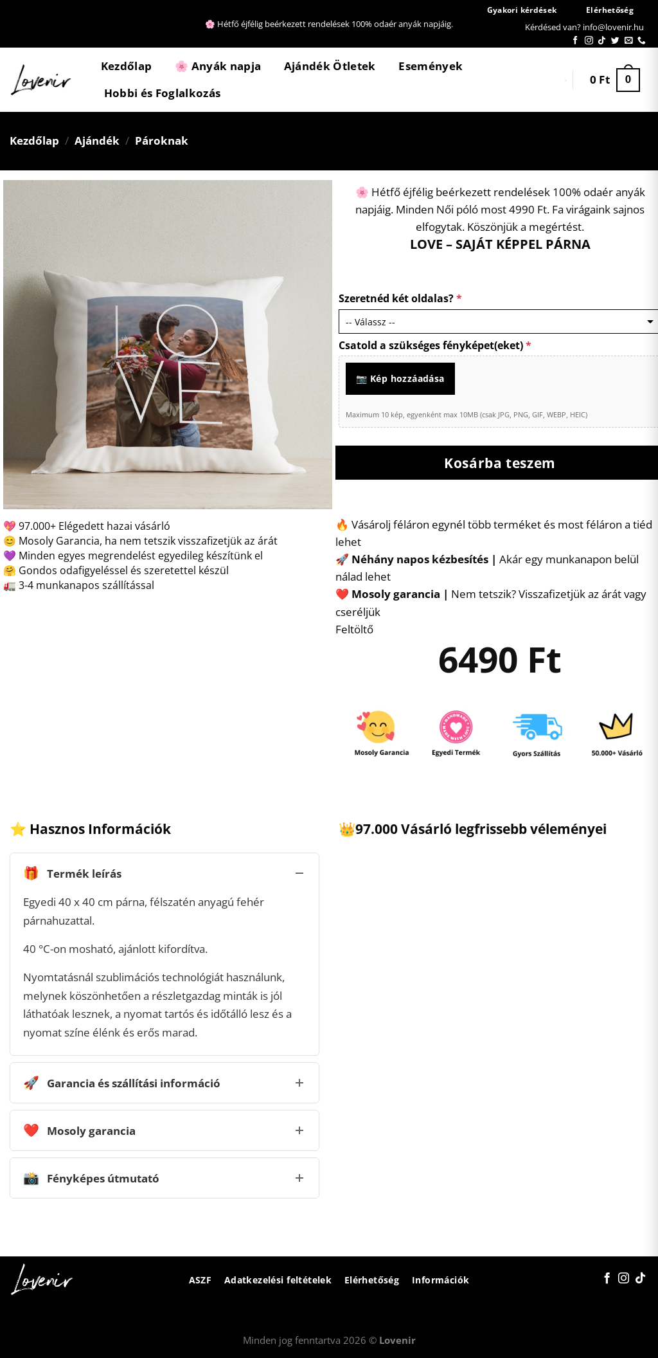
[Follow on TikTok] (602, 41)
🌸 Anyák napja (218, 66)
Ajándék (97, 140)
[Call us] (641, 41)
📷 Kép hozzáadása (400, 378)
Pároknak (161, 140)
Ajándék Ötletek (330, 66)
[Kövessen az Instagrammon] (589, 41)
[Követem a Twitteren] (615, 41)
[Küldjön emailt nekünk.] (629, 41)
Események (430, 66)
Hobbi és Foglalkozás (162, 93)
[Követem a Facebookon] (575, 41)
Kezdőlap (126, 66)
